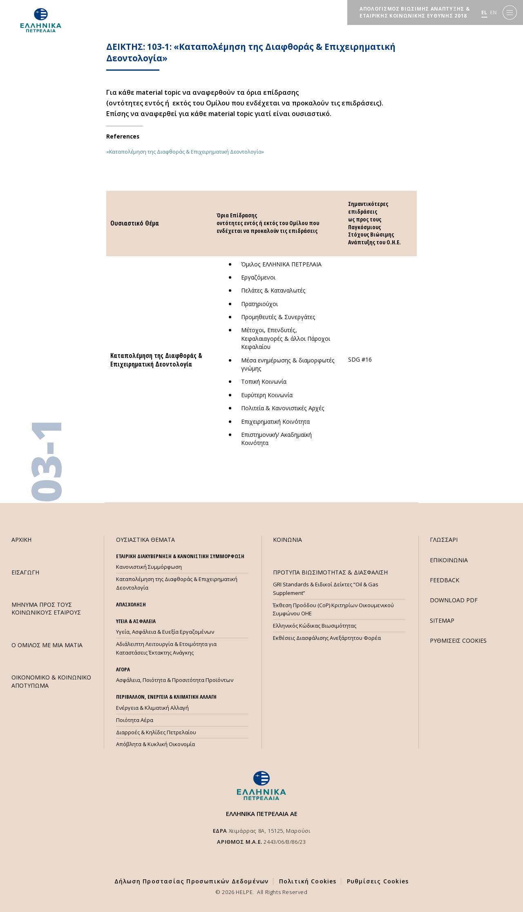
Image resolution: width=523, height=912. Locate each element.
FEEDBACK (444, 580)
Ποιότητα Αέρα (134, 720)
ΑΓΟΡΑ (123, 669)
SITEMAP (442, 620)
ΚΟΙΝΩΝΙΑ (287, 539)
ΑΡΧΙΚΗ (21, 539)
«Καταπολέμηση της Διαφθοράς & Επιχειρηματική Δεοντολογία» (185, 151)
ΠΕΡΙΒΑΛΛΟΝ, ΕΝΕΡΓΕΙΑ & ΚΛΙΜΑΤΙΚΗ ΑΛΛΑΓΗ (166, 696)
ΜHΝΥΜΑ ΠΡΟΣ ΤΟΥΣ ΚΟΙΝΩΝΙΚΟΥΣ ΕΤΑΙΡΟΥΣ (46, 608)
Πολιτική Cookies (308, 881)
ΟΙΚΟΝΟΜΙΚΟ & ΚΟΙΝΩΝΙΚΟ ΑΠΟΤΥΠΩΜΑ (51, 681)
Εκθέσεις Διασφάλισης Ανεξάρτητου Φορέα (327, 638)
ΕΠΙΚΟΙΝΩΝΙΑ (449, 560)
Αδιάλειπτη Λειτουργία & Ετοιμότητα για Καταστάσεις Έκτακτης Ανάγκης (166, 648)
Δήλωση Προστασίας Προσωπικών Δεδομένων (191, 881)
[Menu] (510, 12)
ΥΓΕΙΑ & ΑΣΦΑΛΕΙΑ (136, 621)
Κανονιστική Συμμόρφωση (149, 566)
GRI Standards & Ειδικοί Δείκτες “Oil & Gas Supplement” (325, 589)
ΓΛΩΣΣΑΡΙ (444, 539)
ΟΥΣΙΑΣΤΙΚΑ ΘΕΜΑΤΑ (145, 539)
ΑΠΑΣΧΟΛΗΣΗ (131, 604)
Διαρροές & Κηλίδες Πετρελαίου (156, 732)
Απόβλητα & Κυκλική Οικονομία (155, 744)
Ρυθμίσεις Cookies (378, 881)
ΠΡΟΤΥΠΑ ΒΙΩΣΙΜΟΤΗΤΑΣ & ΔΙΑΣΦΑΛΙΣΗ (330, 572)
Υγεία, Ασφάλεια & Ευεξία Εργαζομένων (165, 631)
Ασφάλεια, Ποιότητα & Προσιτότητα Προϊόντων (174, 680)
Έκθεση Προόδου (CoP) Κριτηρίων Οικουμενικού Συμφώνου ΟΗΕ (333, 609)
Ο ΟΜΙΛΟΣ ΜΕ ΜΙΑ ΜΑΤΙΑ (47, 645)
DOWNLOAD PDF (454, 600)
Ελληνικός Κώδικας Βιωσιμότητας (314, 625)
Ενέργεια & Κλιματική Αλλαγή (152, 707)
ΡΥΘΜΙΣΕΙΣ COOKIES (458, 640)
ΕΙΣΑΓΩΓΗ (25, 572)
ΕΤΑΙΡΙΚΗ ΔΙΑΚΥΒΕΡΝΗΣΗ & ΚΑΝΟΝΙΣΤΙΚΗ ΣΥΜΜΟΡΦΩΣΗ (180, 556)
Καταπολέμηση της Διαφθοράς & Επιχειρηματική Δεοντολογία (176, 583)
